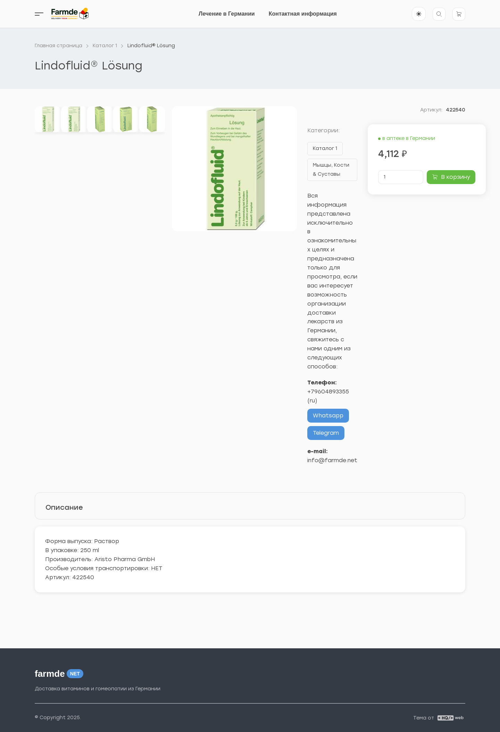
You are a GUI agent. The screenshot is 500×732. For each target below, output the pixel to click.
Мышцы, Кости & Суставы (331, 169)
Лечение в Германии (227, 14)
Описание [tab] (64, 507)
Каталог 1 (325, 148)
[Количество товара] (400, 177)
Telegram (326, 433)
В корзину (455, 177)
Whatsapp (328, 415)
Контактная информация (303, 14)
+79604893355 (328, 391)
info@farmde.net (332, 460)
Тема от (423, 718)
